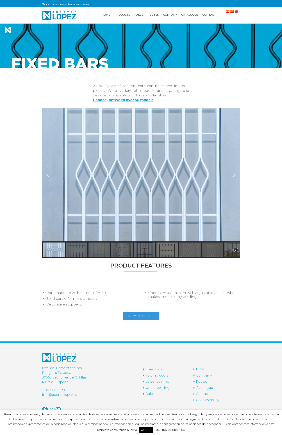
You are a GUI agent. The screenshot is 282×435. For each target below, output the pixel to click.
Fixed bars (154, 369)
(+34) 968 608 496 (79, 4)
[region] (141, 183)
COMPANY (170, 14)
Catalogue (204, 388)
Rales (150, 394)
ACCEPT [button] (146, 430)
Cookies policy (207, 400)
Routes (201, 382)
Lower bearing (157, 382)
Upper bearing (158, 388)
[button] (48, 175)
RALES (138, 14)
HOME (106, 14)
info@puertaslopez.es (55, 4)
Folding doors (157, 375)
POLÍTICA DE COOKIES (169, 430)
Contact (202, 394)
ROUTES (153, 14)
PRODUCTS (122, 14)
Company (204, 375)
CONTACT (209, 14)
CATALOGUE (189, 14)
